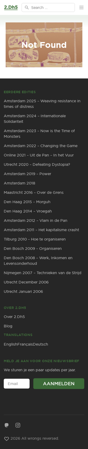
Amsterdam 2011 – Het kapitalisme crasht (41, 229)
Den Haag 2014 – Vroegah (28, 211)
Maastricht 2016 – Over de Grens (34, 192)
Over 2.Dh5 (14, 316)
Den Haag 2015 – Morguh (27, 201)
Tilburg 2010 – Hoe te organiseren (35, 239)
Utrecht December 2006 (26, 282)
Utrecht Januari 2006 (23, 291)
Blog (8, 326)
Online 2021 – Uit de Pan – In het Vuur (39, 155)
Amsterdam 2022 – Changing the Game (40, 145)
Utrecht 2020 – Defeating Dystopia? (37, 164)
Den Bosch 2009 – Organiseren (33, 248)
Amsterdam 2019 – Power (27, 173)
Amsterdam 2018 (19, 183)
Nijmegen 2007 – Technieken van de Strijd (42, 272)
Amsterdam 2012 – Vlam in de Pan (35, 220)
